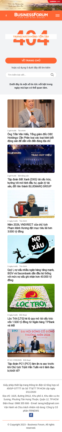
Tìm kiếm (52, 75)
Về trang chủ (31, 60)
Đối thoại (23, 315)
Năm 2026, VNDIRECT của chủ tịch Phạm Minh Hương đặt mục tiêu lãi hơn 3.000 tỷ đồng (29, 228)
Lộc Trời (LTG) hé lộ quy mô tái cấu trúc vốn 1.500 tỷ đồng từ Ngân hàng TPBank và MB (30, 322)
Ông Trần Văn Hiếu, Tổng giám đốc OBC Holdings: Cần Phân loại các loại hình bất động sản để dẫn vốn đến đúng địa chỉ (30, 138)
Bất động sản (23, 176)
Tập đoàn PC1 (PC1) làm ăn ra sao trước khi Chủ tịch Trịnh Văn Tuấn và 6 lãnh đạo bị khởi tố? (30, 367)
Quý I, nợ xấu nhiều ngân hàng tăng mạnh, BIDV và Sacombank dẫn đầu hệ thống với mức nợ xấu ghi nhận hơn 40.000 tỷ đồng (30, 275)
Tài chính (21, 131)
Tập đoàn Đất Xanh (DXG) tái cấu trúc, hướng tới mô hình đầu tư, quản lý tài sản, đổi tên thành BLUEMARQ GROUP (29, 183)
